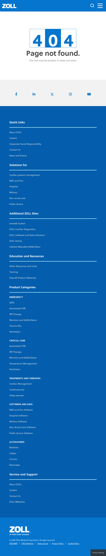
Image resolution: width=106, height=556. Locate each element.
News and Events (18, 155)
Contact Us (14, 149)
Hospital (13, 186)
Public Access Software (21, 433)
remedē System (17, 223)
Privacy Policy (58, 543)
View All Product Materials (22, 277)
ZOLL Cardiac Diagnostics (22, 229)
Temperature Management (23, 363)
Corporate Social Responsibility (25, 144)
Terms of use (42, 543)
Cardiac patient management (24, 175)
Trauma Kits (15, 325)
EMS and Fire (16, 180)
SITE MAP (13, 543)
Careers (13, 138)
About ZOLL (15, 132)
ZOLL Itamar (15, 240)
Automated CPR (17, 308)
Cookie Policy (73, 543)
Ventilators (14, 331)
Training (13, 271)
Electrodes (14, 465)
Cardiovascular (16, 389)
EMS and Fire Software (21, 409)
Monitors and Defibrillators (23, 320)
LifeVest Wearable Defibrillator (24, 246)
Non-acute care (17, 198)
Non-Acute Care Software (22, 427)
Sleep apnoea (16, 395)
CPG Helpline (27, 543)
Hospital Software (18, 415)
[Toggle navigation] (100, 6)
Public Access (16, 204)
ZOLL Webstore (17, 501)
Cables (12, 453)
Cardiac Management (20, 383)
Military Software (18, 421)
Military (13, 192)
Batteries (13, 447)
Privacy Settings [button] (98, 552)
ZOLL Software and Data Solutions (27, 235)
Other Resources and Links (23, 266)
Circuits (13, 459)
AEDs (11, 302)
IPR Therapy (15, 314)
